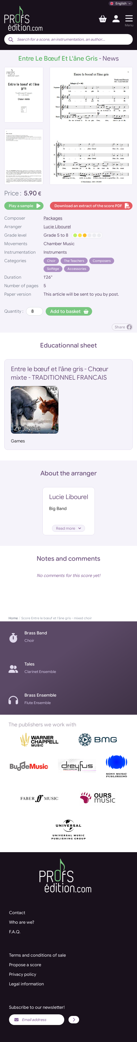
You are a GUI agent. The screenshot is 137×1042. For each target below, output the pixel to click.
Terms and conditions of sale (37, 955)
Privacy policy (22, 974)
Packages (53, 218)
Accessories (76, 269)
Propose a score (25, 965)
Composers (102, 261)
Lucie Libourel (57, 226)
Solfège (53, 269)
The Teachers (74, 261)
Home (13, 618)
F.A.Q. (14, 932)
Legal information (26, 984)
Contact (17, 912)
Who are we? (21, 922)
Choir (51, 261)
